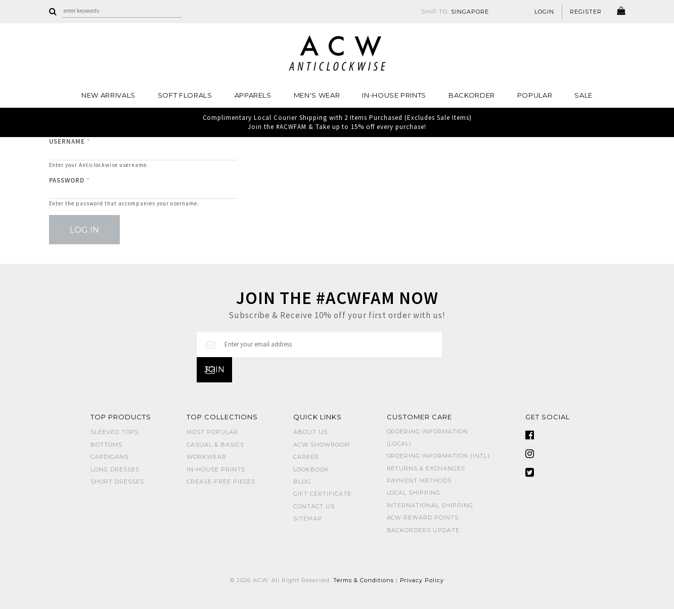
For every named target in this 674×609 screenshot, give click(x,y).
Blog (302, 481)
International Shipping (430, 505)
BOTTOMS (106, 444)
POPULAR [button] (535, 95)
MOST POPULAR (212, 432)
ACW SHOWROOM (321, 444)
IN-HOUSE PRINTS (394, 95)
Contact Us (314, 506)
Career (306, 456)
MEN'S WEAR (317, 95)
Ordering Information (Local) (428, 437)
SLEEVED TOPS (115, 432)
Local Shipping (414, 492)
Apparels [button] (253, 95)
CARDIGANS (109, 456)
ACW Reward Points (423, 517)
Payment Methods (419, 480)
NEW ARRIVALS (108, 95)
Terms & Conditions (363, 580)
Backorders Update (423, 530)
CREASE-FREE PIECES (221, 481)
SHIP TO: (455, 11)
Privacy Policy (422, 580)
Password (70, 180)
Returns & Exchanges (426, 468)
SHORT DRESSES (117, 481)
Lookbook (311, 469)
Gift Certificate (322, 493)
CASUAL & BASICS (215, 444)
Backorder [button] (471, 95)
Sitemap (307, 518)
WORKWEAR (207, 456)
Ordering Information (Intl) (438, 455)
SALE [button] (583, 95)
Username (70, 141)
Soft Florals (185, 95)
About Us (310, 432)
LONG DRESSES (115, 469)
